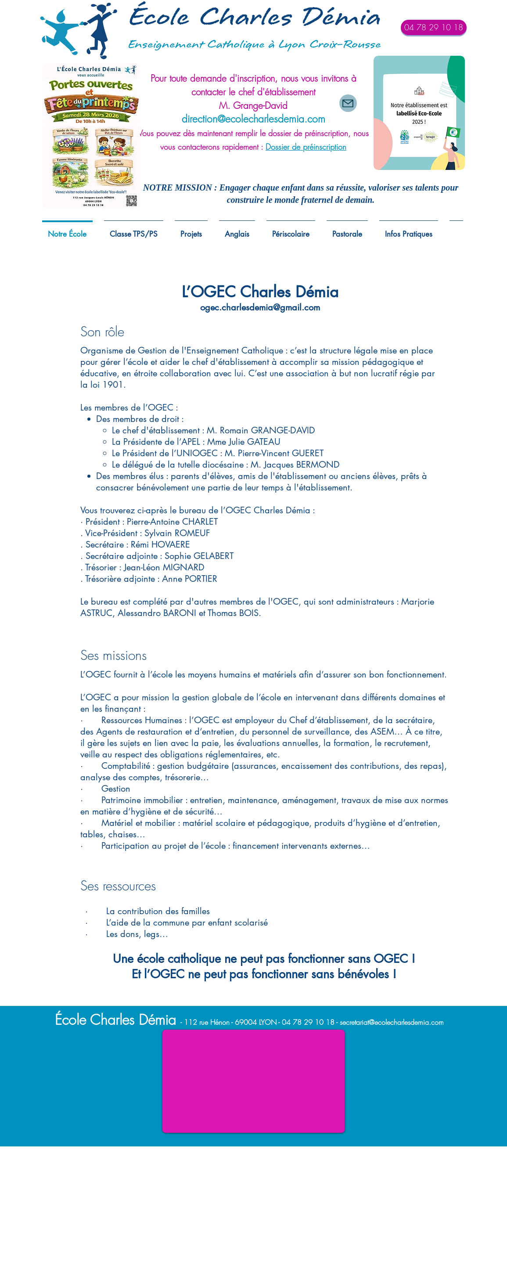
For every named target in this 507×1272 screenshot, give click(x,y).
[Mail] (348, 103)
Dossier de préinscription (306, 146)
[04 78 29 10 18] (434, 27)
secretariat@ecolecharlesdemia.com (392, 1022)
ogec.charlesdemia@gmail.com (260, 307)
